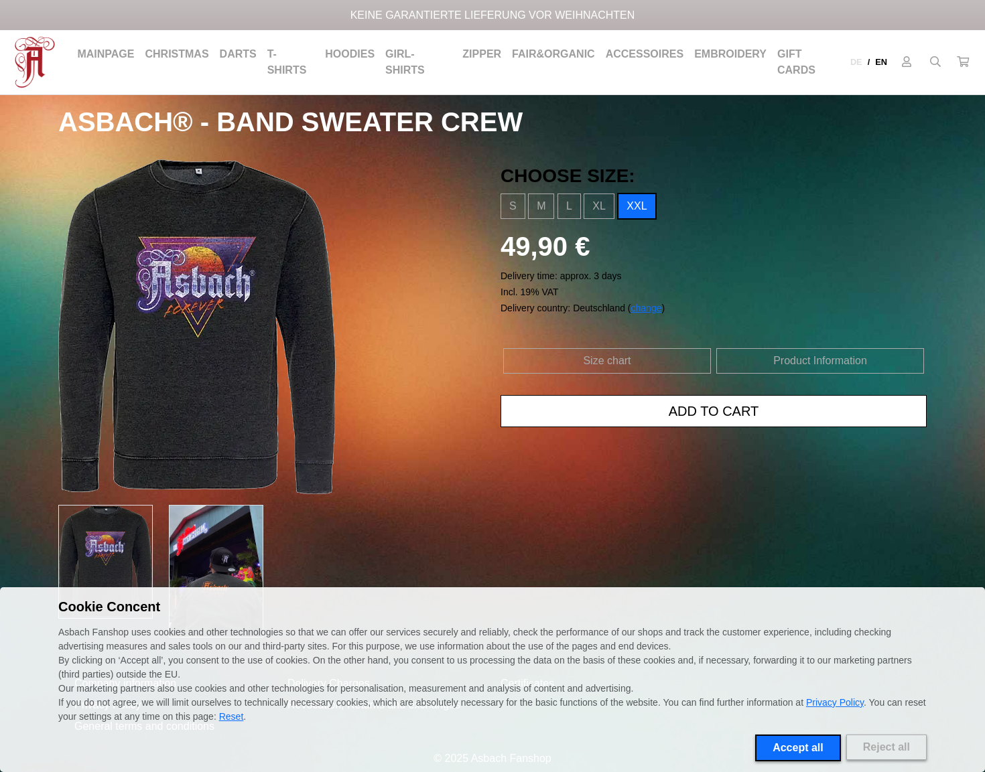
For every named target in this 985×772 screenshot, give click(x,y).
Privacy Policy (835, 702)
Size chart (607, 360)
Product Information (820, 360)
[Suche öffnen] (935, 62)
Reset (231, 716)
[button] (963, 62)
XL (599, 206)
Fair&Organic (553, 54)
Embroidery (730, 54)
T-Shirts (287, 62)
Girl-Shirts (405, 62)
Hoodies (350, 54)
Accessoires (644, 54)
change (646, 308)
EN (881, 62)
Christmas (176, 54)
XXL (637, 206)
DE (856, 62)
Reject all (886, 747)
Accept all (798, 747)
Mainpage (105, 54)
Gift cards (796, 62)
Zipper (481, 54)
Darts (238, 54)
